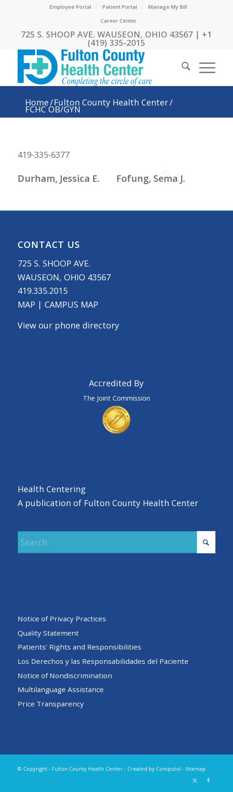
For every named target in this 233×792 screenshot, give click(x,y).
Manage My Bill (167, 6)
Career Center (119, 20)
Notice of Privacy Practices (62, 618)
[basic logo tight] (97, 67)
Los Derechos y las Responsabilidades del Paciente (103, 661)
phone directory (87, 325)
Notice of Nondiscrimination (65, 675)
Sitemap (195, 768)
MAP (26, 304)
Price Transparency (51, 703)
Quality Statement (48, 632)
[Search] (181, 67)
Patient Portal (119, 6)
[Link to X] (195, 780)
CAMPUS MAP (71, 304)
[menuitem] (70, 7)
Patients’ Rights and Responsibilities (79, 646)
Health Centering (52, 489)
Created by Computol (154, 768)
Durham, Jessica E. (59, 178)
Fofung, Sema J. (150, 178)
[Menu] (202, 67)
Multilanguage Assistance (61, 689)
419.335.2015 (43, 290)
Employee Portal (70, 6)
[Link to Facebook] (208, 780)
